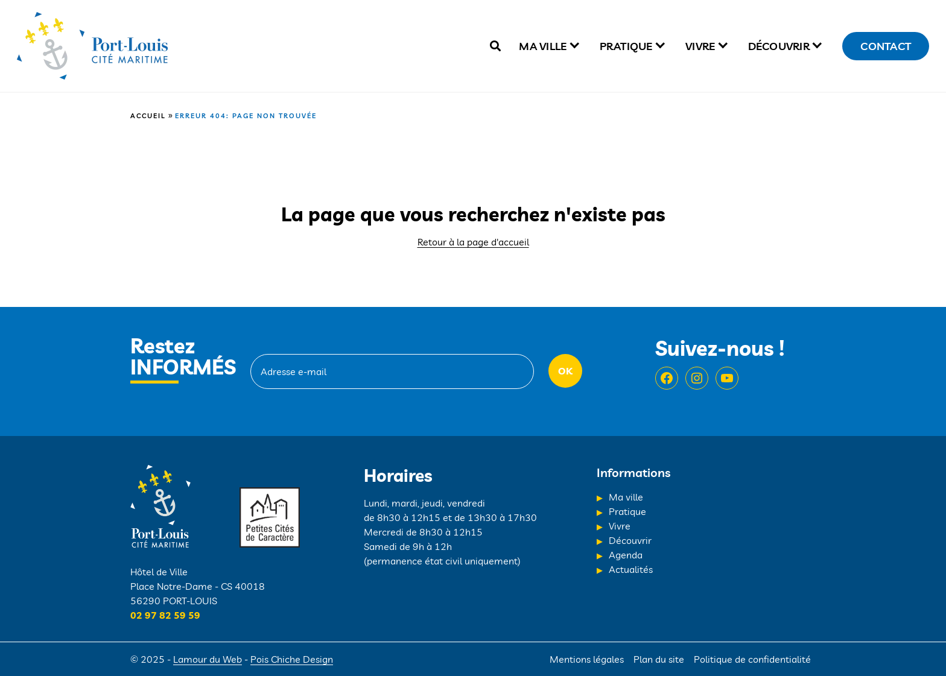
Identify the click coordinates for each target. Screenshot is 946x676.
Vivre (700, 46)
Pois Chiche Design (291, 659)
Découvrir (779, 46)
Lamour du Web (207, 659)
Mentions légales (587, 659)
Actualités (631, 569)
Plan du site (658, 659)
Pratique (626, 46)
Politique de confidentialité (752, 659)
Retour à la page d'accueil (473, 242)
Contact (885, 46)
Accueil (148, 116)
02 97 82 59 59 (165, 615)
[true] (495, 46)
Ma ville (543, 46)
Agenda (626, 555)
